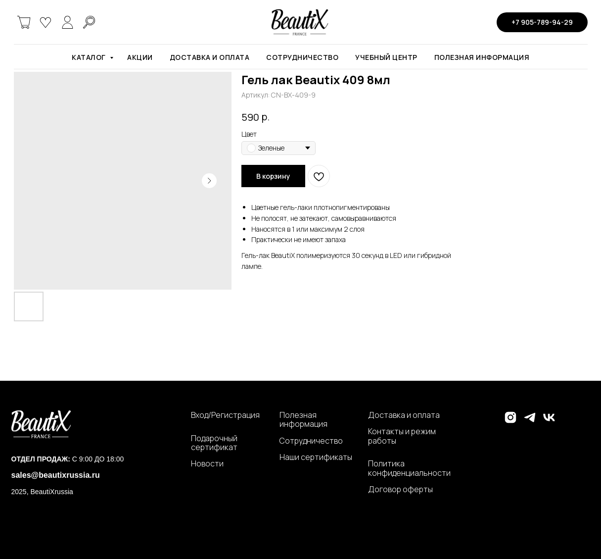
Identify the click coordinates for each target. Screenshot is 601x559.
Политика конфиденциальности (409, 468)
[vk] (549, 421)
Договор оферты (400, 489)
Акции (140, 57)
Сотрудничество (302, 57)
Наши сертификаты (315, 457)
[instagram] (510, 421)
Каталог (89, 57)
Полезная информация (482, 57)
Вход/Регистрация (225, 414)
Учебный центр (386, 57)
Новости (207, 463)
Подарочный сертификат (214, 443)
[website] (23, 22)
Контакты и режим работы (402, 436)
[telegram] (530, 421)
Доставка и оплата (210, 57)
